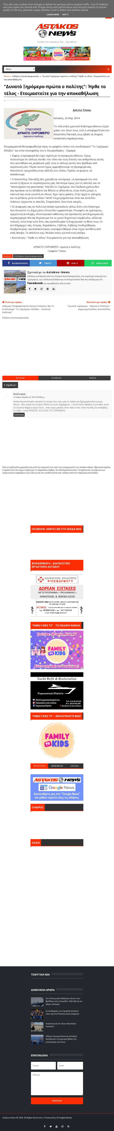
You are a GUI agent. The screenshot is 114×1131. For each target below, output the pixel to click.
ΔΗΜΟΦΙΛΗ (57, 765)
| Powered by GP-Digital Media (57, 1117)
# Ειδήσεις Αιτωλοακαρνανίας (28, 256)
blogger (20, 378)
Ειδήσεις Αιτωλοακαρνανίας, (64, 100)
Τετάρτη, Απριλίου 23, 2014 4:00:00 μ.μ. (30, 397)
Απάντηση (19, 414)
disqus (92, 378)
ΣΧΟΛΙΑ (74, 765)
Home (6, 76)
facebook (56, 378)
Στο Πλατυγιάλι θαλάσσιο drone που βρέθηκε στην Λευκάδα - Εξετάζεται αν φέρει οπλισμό (64, 1001)
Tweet (45, 263)
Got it (65, 14)
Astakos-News (9, 1117)
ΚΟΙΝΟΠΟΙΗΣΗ (18, 263)
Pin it (72, 263)
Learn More (53, 14)
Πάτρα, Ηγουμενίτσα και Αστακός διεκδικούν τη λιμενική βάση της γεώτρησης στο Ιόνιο (61, 1039)
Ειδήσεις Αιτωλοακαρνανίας (25, 76)
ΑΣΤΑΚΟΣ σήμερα (56, 824)
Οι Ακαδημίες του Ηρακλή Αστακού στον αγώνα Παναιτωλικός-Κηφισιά (62, 1012)
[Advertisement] (58, 350)
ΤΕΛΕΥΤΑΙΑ (39, 765)
